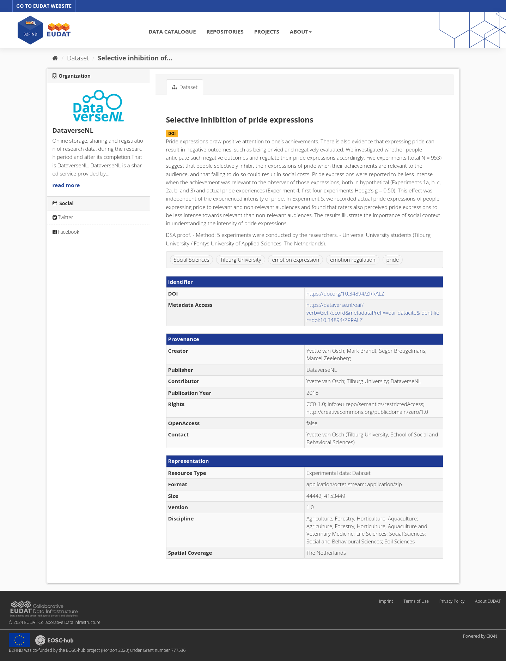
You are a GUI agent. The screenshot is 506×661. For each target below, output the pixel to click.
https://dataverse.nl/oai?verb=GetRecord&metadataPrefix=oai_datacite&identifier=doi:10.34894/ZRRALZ (372, 312)
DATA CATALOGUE (172, 31)
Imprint (386, 601)
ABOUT (301, 31)
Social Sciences (191, 259)
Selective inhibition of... (135, 58)
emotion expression (295, 259)
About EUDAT (488, 601)
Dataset (78, 58)
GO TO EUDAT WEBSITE (44, 5)
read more (66, 185)
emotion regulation (352, 259)
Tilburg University (240, 259)
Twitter (63, 217)
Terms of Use (415, 601)
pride (392, 259)
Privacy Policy (451, 601)
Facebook (66, 231)
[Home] (55, 58)
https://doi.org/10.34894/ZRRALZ (345, 293)
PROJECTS (266, 31)
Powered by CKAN (480, 636)
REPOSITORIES (225, 31)
